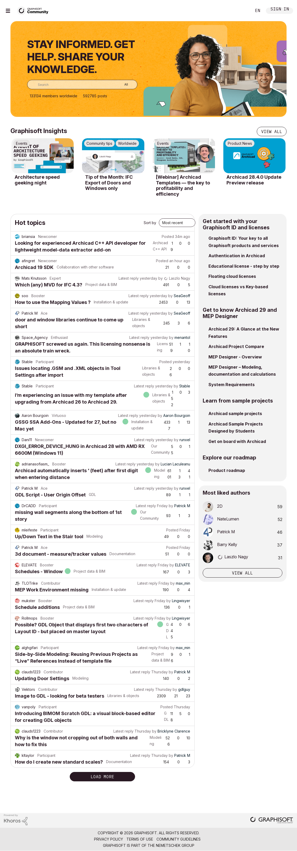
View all (271, 131)
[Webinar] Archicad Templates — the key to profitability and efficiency (183, 185)
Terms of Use (139, 839)
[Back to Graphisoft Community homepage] (34, 10)
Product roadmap (226, 470)
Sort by (150, 222)
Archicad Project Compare (236, 346)
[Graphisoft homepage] (271, 820)
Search (241, 10)
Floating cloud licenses (232, 276)
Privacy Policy (108, 839)
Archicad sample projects (235, 413)
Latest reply (129, 278)
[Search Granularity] (122, 84)
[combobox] (82, 84)
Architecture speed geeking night (37, 179)
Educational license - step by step (243, 266)
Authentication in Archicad (236, 255)
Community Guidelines (178, 839)
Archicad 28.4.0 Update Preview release (253, 179)
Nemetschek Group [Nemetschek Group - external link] (175, 845)
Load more (102, 776)
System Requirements (231, 384)
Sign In (280, 9)
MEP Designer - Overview (235, 356)
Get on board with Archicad (237, 441)
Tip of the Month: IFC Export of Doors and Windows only (109, 182)
